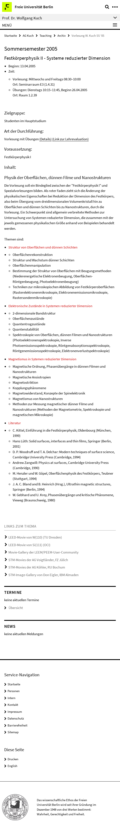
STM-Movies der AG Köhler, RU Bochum (36, 567)
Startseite (10, 36)
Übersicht (13, 607)
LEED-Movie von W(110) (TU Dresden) (35, 537)
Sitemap (13, 732)
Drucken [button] (13, 759)
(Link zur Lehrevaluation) (70, 139)
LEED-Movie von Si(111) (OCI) (29, 545)
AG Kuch (28, 36)
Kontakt (13, 705)
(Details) (45, 139)
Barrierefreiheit (17, 725)
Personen (14, 691)
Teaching (46, 36)
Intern (11, 698)
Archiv (61, 36)
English (12, 766)
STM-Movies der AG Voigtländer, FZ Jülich (38, 560)
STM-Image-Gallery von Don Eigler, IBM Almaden (43, 574)
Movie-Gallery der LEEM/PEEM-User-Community (43, 552)
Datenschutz (16, 718)
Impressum (15, 712)
